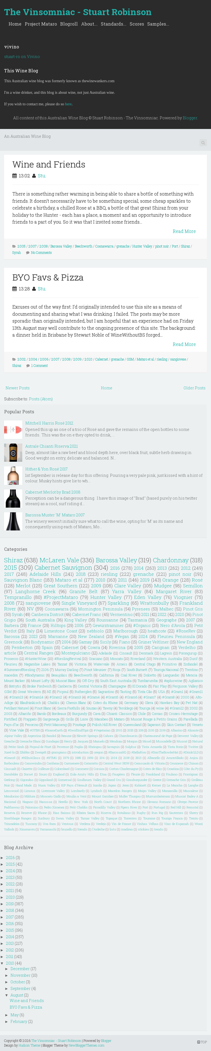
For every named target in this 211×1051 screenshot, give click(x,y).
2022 (162, 614)
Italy (30, 631)
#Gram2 (55, 697)
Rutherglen (83, 691)
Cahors (108, 736)
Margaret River (174, 591)
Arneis (121, 664)
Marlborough (125, 631)
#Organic (142, 625)
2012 (186, 568)
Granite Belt (84, 591)
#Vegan (122, 636)
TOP (202, 1042)
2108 (126, 758)
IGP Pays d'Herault (74, 785)
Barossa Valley (61, 246)
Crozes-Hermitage (183, 713)
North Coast (103, 802)
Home (15, 24)
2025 (130, 730)
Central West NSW (116, 763)
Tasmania (137, 620)
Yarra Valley (126, 591)
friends (82, 829)
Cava (97, 713)
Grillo (70, 719)
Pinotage (79, 724)
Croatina (173, 769)
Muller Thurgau (130, 796)
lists (113, 829)
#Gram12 (177, 708)
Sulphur (130, 747)
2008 (44, 246)
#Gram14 (36, 697)
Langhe (193, 785)
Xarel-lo (9, 752)
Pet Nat (191, 702)
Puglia (78, 747)
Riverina (117, 647)
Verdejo (101, 824)
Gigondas (27, 780)
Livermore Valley (53, 791)
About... (89, 24)
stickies (143, 829)
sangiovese (178, 359)
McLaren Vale (59, 560)
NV (30, 609)
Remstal (192, 807)
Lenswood (11, 791)
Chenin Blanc (76, 702)
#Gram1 (177, 691)
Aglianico (195, 680)
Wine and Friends (48, 164)
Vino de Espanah (176, 824)
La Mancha (174, 785)
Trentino (191, 669)
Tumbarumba (148, 680)
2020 (179, 614)
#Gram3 (74, 697)
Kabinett (140, 785)
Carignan (161, 647)
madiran (127, 829)
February (18, 1021)
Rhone (42, 813)
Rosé (197, 580)
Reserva (9, 813)
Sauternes (176, 813)
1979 (66, 758)
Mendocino (11, 796)
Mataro (119, 719)
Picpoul (62, 691)
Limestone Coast (60, 631)
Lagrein (166, 653)
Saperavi (154, 724)
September (20, 988)
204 (102, 758)
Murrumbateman (158, 796)
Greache (9, 741)
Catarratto (91, 763)
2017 (9, 574)
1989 (78, 758)
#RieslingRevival (67, 658)
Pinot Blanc (43, 708)
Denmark (146, 653)
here (68, 104)
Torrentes (130, 818)
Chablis (53, 702)
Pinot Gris (193, 609)
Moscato (116, 658)
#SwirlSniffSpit (78, 730)
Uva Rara (49, 824)
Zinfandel (191, 664)
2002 (22, 359)
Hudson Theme (29, 1045)
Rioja (116, 669)
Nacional (10, 802)
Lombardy (78, 791)
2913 (138, 758)
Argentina (34, 736)
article (10, 653)
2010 (88, 359)
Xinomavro (27, 829)
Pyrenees (141, 609)
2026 (10, 857)
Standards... (113, 24)
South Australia (40, 620)
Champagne (117, 686)
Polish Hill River (104, 724)
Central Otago (144, 664)
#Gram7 (149, 697)
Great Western (29, 691)
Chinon (193, 763)
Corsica (99, 769)
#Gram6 (131, 697)
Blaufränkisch (30, 702)
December (20, 968)
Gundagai (52, 741)
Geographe (166, 620)
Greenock (13, 642)
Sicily (105, 642)
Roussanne (107, 620)
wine (160, 708)
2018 (81, 574)
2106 (45, 669)
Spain (47, 647)
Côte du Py (191, 769)
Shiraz (185, 246)
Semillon (193, 585)
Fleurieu (10, 664)
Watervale (101, 664)
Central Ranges (38, 653)
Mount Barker (14, 680)
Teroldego (125, 708)
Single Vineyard (79, 603)
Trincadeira (12, 824)
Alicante (193, 730)
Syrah (16, 252)
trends (158, 829)
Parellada (191, 719)
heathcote (157, 631)
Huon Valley (46, 785)
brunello (67, 829)
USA (161, 691)
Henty (68, 741)
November (20, 975)
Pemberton (22, 647)
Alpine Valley (13, 736)
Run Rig (157, 813)
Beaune (66, 736)
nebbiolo (95, 631)
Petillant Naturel (16, 708)
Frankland (153, 774)
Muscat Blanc (66, 680)
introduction (80, 752)
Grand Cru (114, 780)
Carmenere (71, 763)
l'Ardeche (98, 829)
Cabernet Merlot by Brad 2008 (52, 492)
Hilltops (58, 625)
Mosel (147, 741)
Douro (43, 774)
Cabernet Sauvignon (63, 567)
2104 (114, 758)
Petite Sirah (16, 747)
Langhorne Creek (35, 591)
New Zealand (91, 636)
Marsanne (58, 636)
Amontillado (175, 758)
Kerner (156, 785)
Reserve (26, 813)
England (59, 774)
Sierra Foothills (68, 708)
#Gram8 (168, 697)
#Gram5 (112, 697)
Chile (142, 713)
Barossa (12, 636)
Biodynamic (42, 642)
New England (190, 642)
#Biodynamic (35, 675)
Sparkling (118, 603)
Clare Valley (127, 585)
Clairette (26, 769)
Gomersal (65, 780)
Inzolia (97, 785)
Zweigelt (40, 752)
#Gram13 (16, 697)
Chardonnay (171, 560)
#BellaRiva (138, 752)
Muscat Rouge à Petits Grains (154, 719)
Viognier (183, 597)
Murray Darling (67, 669)
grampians (59, 752)
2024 (143, 636)
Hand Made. (24, 785)
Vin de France (121, 824)
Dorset (28, 774)
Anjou (194, 758)
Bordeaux (59, 713)
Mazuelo (99, 741)
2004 (33, 359)
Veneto (197, 724)
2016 (115, 568)
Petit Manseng (55, 724)
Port (175, 246)
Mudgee (163, 585)
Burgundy (79, 713)
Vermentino (121, 614)
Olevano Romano (159, 802)
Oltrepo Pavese (187, 802)
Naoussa (45, 802)
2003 (8, 713)
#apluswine (173, 680)
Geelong (9, 780)
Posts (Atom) (41, 398)
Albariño (24, 713)
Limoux (29, 791)
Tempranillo (18, 597)
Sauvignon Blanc (23, 580)
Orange (170, 580)
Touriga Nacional (166, 669)
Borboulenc (12, 763)
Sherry (193, 813)
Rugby (141, 813)
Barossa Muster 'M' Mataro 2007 (55, 515)
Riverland (138, 658)
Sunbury (44, 818)
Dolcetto (150, 675)
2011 (122, 580)
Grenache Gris (176, 780)
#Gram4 (93, 697)
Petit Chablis (79, 807)
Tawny (108, 708)
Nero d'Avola (172, 625)
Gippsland (46, 780)
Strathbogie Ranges (18, 818)
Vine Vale (16, 730)
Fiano (124, 642)
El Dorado (139, 686)
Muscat (182, 741)
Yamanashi (48, 829)
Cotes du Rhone (105, 702)
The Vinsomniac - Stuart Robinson (78, 12)
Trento (193, 818)
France (34, 625)
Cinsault (125, 653)
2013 (162, 568)
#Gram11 (196, 691)
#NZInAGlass (30, 758)
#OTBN (35, 730)
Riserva (106, 813)
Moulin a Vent (76, 796)
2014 (139, 568)
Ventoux (68, 824)
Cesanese (176, 763)
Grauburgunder (136, 780)
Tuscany (31, 824)
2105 (151, 730)
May (14, 1014)
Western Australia (167, 658)
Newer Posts (17, 387)
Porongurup (188, 653)
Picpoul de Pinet (41, 747)
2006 (44, 359)
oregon (98, 752)
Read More (184, 231)
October (17, 981)
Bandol (51, 736)
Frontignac (190, 774)
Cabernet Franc (86, 614)
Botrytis (15, 686)
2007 (33, 246)
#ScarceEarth (54, 730)
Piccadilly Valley (104, 807)
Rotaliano (124, 813)
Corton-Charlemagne (123, 769)
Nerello (63, 802)
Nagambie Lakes (37, 664)
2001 (119, 730)
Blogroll (69, 24)
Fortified (10, 719)
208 (140, 730)
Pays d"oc (11, 724)
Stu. (42, 175)
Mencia (191, 675)
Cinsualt (10, 769)
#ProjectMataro (61, 597)
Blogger (190, 117)
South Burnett (137, 669)
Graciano (95, 658)
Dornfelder (11, 774)
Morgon (132, 741)
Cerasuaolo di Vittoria (149, 763)
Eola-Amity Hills (82, 774)
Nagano (28, 802)
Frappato (30, 719)
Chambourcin (128, 736)
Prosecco (11, 658)
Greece (157, 780)
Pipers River (129, 807)
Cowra (94, 647)
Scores (137, 24)
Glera (149, 702)
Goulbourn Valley (89, 780)
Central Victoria (90, 686)
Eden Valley (148, 597)
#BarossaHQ (117, 752)
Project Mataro (41, 24)
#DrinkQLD (191, 752)
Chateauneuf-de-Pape (157, 736)
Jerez (125, 785)
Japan (112, 785)
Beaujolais (59, 675)
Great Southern (60, 585)
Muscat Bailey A (186, 796)
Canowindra (33, 763)
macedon (11, 675)
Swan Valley (65, 818)
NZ (49, 691)
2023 (33, 636)
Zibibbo (25, 752)
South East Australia (115, 680)
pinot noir (162, 246)
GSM (130, 359)
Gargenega (51, 719)
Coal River (129, 675)
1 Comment (39, 365)
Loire (84, 719)
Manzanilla (169, 791)
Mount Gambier (103, 796)
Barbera (11, 625)
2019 (144, 580)
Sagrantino (106, 691)
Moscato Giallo (50, 796)
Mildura (29, 796)
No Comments (41, 252)
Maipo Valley (147, 791)
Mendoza (116, 741)
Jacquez (82, 741)
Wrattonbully (154, 603)
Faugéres (118, 774)
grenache (122, 246)
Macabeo (101, 719)
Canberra (64, 686)
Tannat (62, 664)
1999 (90, 758)
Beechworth (83, 246)
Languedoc (171, 675)
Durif (194, 658)
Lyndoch (96, 791)
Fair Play (159, 686)
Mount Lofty (40, 680)
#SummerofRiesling (19, 669)
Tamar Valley (89, 818)
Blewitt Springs (87, 736)
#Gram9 (9, 758)
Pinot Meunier (95, 669)
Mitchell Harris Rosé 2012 (49, 423)
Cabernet (101, 359)
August (16, 995)
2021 (145, 614)
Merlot (23, 585)
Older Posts (195, 387)
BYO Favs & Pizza (48, 277)
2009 (77, 359)
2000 (185, 697)
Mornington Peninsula (100, 609)
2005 (22, 246)
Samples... (158, 24)
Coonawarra (104, 246)
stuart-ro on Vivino (22, 56)
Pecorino (31, 724)
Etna (103, 774)
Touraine (149, 818)
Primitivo (169, 664)
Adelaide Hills (45, 574)
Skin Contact (176, 724)
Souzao (91, 708)
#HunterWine (35, 658)
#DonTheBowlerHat (164, 752)
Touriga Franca (171, 818)
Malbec (166, 609)
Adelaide (105, 653)
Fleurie (135, 774)
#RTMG (51, 758)
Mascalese (190, 791)
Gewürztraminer (108, 625)
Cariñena (53, 763)
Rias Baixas (62, 813)
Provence (63, 747)
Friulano (171, 774)
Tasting (125, 691)
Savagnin (113, 747)
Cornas (157, 713)
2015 (10, 567)
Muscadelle (164, 741)
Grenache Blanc (30, 741)
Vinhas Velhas (147, 824)
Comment (82, 769)
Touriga (144, 708)
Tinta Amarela (152, 747)
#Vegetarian (102, 730)
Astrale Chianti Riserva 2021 (51, 446)
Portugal (159, 807)
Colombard (62, 769)
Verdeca (84, 824)
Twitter (193, 747)
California (106, 675)
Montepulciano (75, 653)
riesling (162, 359)
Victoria (80, 664)
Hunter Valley (142, 246)
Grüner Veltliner (153, 642)
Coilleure (43, 769)
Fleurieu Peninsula (176, 636)
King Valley (75, 620)
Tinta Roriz (175, 747)
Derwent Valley (187, 736)
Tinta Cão (145, 691)
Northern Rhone (129, 802)
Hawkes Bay (169, 702)
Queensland (132, 724)
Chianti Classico (119, 713)
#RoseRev (185, 631)
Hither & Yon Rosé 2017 (46, 469)
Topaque (111, 818)
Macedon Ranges (120, 791)
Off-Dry (88, 680)
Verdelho (187, 647)
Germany (131, 702)
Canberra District (47, 614)
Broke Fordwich (39, 686)
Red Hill (176, 807)
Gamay (85, 642)
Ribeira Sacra (86, 813)
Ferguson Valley (185, 686)
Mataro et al (145, 359)
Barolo (41, 713)
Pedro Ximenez (54, 807)
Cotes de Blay (152, 769)
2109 (162, 730)
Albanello (153, 758)
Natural (197, 741)
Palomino (31, 807)
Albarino (176, 730)
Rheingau (95, 747)
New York (81, 802)
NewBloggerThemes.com (86, 1045)
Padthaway (12, 807)
